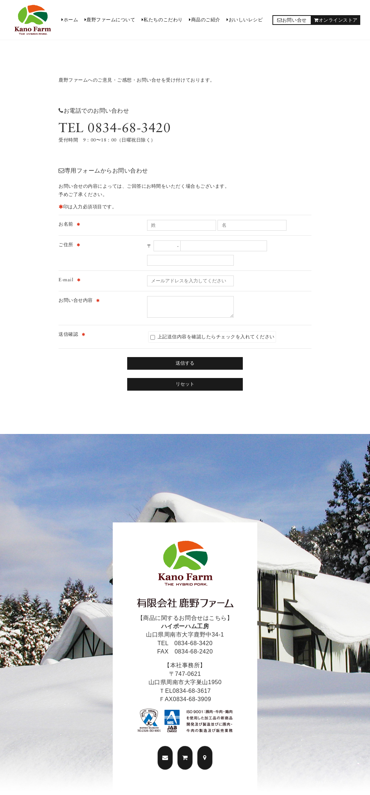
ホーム (69, 19)
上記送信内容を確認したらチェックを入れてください (212, 337)
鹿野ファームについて (110, 19)
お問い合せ (291, 20)
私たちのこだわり (162, 19)
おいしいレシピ (245, 19)
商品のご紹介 (204, 19)
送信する (185, 363)
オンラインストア (336, 20)
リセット (185, 384)
